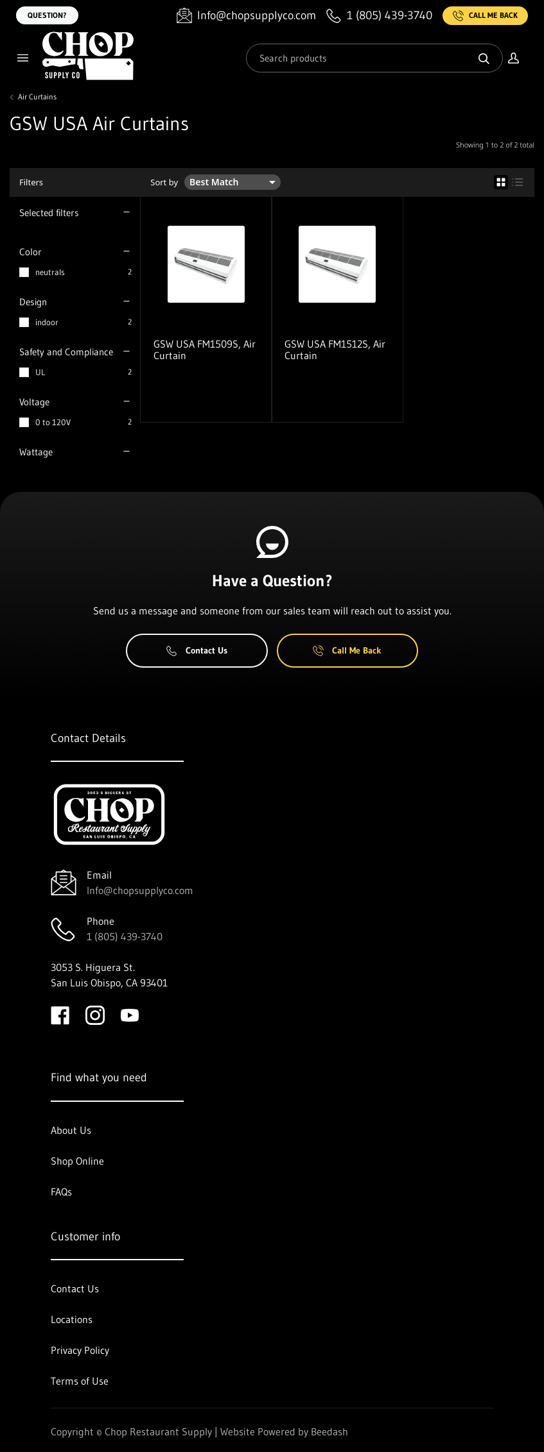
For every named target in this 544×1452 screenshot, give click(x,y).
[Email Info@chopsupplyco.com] (246, 15)
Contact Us (196, 650)
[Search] (374, 58)
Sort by (164, 182)
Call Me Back (485, 15)
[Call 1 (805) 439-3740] (379, 15)
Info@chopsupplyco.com (140, 890)
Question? (47, 15)
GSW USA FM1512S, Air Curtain (335, 349)
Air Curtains (37, 96)
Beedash (329, 1431)
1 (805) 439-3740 (124, 936)
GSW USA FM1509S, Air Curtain (205, 349)
